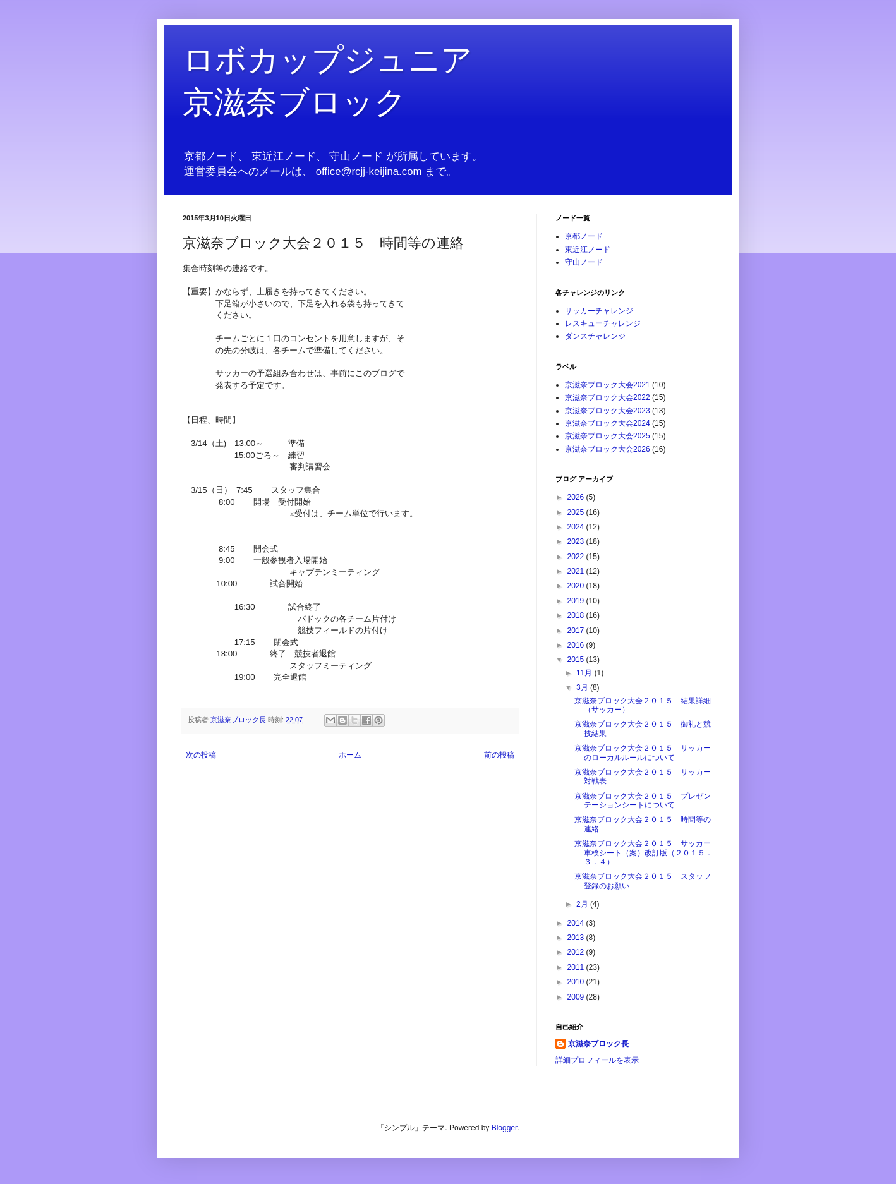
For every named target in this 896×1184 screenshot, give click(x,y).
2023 (576, 541)
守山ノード (584, 262)
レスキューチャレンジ (603, 323)
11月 (585, 672)
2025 (576, 512)
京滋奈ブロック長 (598, 1043)
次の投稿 (201, 755)
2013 (576, 937)
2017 (576, 630)
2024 (576, 527)
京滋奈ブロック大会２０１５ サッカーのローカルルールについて (642, 752)
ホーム (350, 755)
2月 (583, 904)
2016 (576, 645)
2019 (576, 600)
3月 (583, 687)
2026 (576, 497)
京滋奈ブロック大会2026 (607, 449)
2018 (576, 615)
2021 (576, 571)
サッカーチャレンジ (599, 310)
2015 (576, 659)
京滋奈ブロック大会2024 (607, 423)
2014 (576, 923)
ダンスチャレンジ (595, 336)
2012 (576, 952)
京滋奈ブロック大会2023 (607, 410)
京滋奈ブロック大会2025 (607, 436)
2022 (576, 556)
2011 (576, 967)
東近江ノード (587, 249)
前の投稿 (499, 755)
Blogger (505, 1127)
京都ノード (584, 236)
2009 (576, 997)
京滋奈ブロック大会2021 (607, 384)
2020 (576, 585)
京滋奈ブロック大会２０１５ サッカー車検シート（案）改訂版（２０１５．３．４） (643, 852)
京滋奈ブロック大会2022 (607, 397)
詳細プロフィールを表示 (597, 1060)
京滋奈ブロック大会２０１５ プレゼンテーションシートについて (642, 800)
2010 (576, 981)
